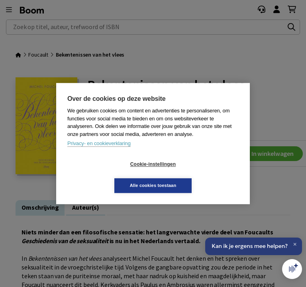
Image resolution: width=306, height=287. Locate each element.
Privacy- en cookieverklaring (99, 154)
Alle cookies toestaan (200, 174)
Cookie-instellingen (105, 175)
